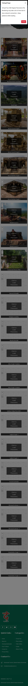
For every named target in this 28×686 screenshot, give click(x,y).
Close (23, 21)
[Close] (25, 3)
